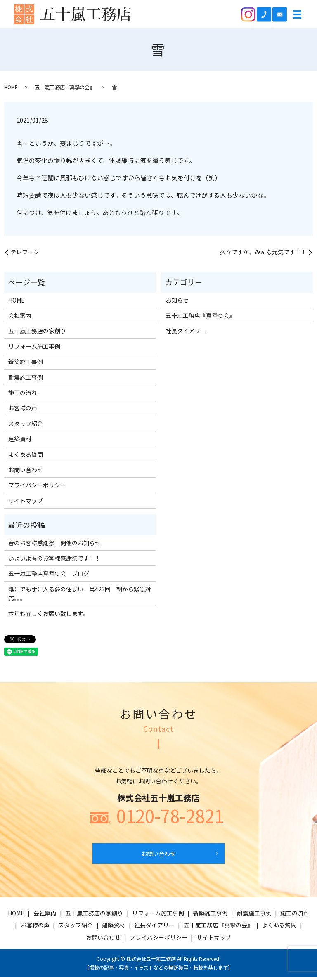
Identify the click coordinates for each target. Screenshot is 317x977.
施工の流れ (22, 392)
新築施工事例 (25, 361)
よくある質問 (25, 454)
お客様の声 (22, 408)
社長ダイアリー (186, 330)
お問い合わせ (25, 470)
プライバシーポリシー (37, 485)
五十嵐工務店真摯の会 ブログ (48, 573)
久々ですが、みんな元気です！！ (263, 252)
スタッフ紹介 (25, 423)
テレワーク (24, 252)
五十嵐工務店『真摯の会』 (65, 86)
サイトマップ (25, 501)
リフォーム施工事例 (34, 346)
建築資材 (19, 439)
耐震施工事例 (25, 377)
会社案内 (19, 315)
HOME (11, 86)
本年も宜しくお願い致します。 (48, 613)
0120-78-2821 (170, 815)
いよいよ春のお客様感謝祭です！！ (54, 558)
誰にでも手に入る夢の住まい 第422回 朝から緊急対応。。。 (79, 593)
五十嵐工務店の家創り (37, 330)
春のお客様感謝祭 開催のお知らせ (54, 543)
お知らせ (177, 300)
